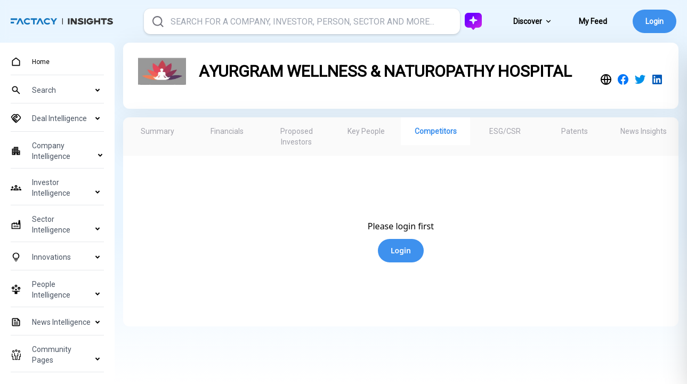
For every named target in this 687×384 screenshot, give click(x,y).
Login (654, 21)
